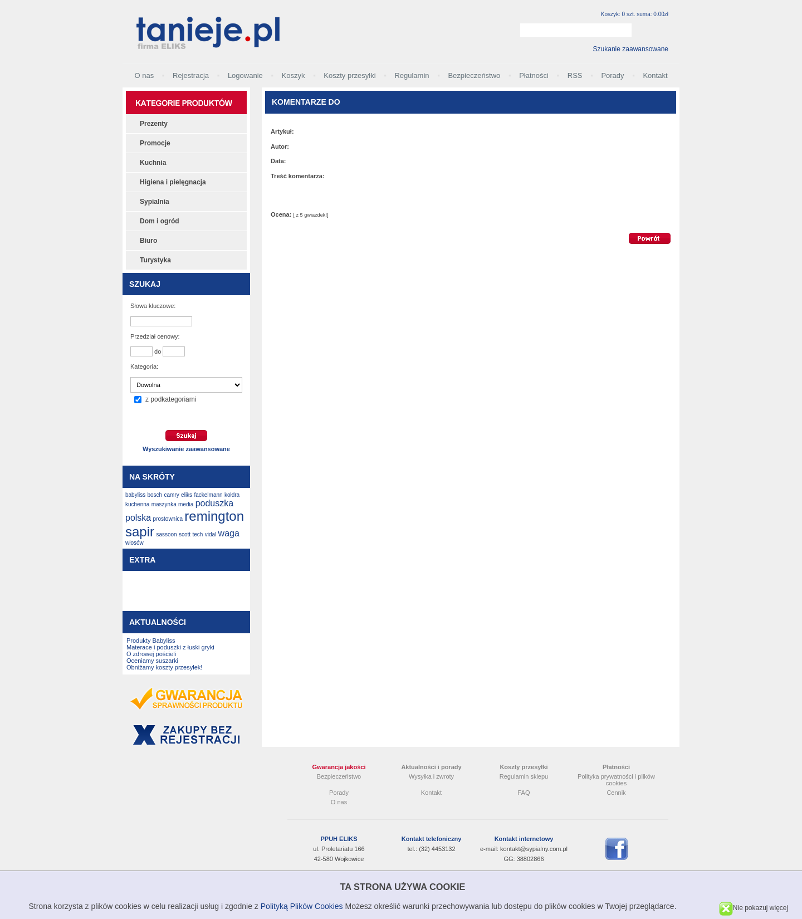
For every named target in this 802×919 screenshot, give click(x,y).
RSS (575, 75)
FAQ (523, 792)
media (185, 504)
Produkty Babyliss (150, 640)
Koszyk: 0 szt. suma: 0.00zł (634, 14)
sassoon (166, 534)
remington (214, 516)
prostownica (168, 519)
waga (228, 533)
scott (184, 534)
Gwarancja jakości (339, 767)
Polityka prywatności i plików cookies (616, 779)
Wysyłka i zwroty (431, 776)
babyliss (135, 495)
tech (197, 534)
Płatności (534, 75)
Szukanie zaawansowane (630, 49)
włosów (134, 543)
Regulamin (411, 75)
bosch (154, 495)
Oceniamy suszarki (152, 660)
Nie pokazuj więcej (753, 908)
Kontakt (655, 75)
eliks (186, 495)
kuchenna (137, 504)
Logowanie (245, 75)
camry (171, 495)
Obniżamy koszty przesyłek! (164, 667)
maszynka (164, 504)
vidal (211, 534)
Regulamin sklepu (524, 776)
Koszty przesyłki (349, 75)
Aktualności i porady (431, 767)
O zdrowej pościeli (151, 654)
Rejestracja (191, 75)
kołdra (231, 495)
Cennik (616, 792)
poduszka (214, 503)
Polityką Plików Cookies (302, 906)
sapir (139, 531)
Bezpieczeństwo (474, 75)
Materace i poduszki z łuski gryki (170, 647)
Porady (612, 75)
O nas (144, 75)
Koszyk (293, 75)
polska (138, 517)
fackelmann (208, 495)
